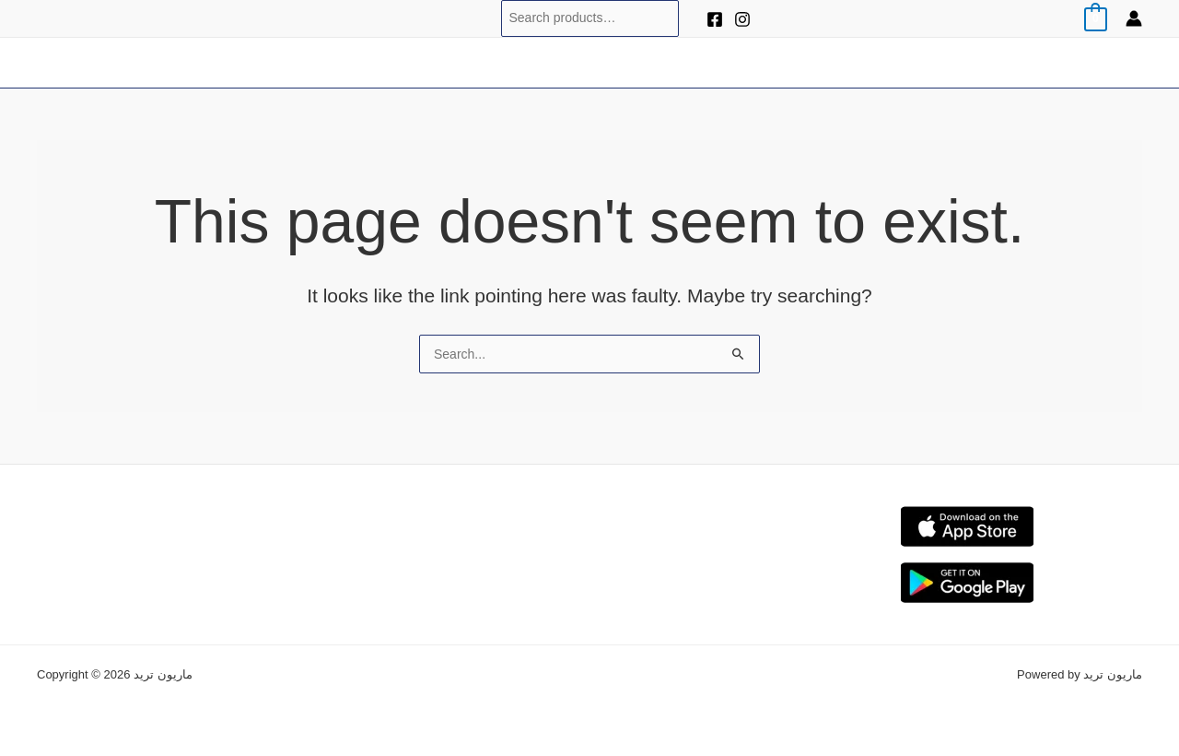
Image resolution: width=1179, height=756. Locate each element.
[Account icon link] (1134, 18)
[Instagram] (742, 19)
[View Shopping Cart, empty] (1095, 18)
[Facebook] (714, 19)
